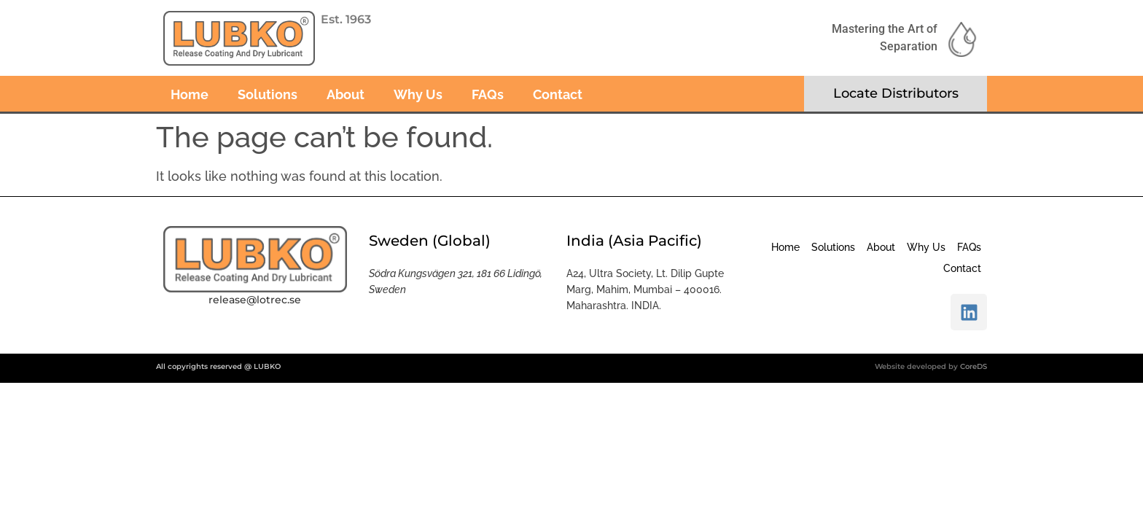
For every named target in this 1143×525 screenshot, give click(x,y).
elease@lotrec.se (257, 299)
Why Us (418, 94)
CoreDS (973, 366)
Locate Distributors (896, 93)
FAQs (488, 94)
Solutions (267, 94)
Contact (557, 94)
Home (189, 94)
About (345, 94)
